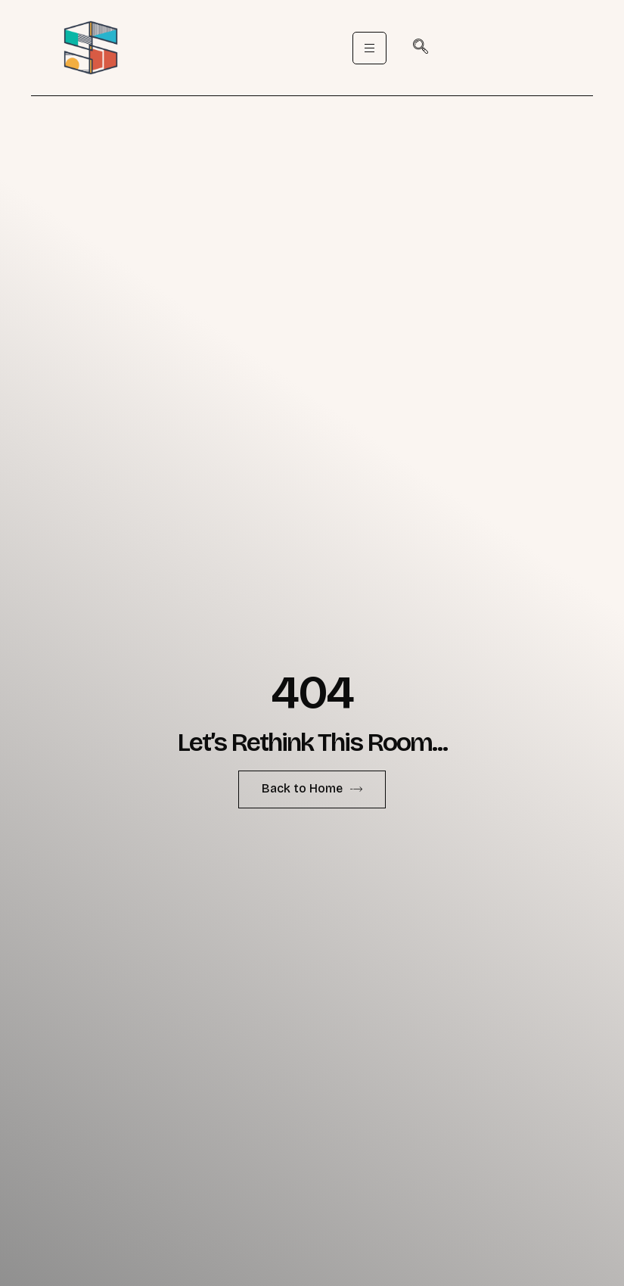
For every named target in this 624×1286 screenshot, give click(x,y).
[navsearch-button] (420, 48)
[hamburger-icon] (369, 48)
